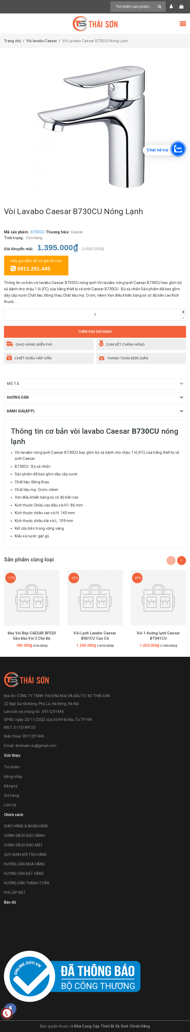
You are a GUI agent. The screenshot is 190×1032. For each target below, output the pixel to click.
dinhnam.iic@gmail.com (35, 746)
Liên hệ (10, 805)
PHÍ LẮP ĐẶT (15, 892)
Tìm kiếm (12, 767)
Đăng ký (11, 786)
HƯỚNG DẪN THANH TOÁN (26, 883)
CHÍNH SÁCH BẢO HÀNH (24, 835)
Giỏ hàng (11, 795)
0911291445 (34, 736)
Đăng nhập (13, 776)
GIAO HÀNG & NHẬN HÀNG (26, 826)
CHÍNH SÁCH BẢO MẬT (23, 845)
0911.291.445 (30, 269)
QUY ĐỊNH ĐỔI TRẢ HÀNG (25, 854)
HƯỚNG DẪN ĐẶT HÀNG (24, 873)
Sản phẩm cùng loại (29, 559)
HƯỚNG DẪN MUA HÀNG (24, 864)
